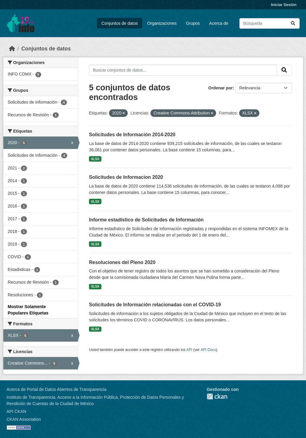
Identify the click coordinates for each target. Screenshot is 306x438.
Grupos (193, 23)
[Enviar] (293, 23)
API (189, 350)
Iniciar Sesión (284, 4)
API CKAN (16, 411)
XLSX (95, 159)
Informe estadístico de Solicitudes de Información (146, 219)
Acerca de (218, 23)
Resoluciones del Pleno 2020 (122, 262)
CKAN (217, 396)
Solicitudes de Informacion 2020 (126, 177)
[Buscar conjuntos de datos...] (269, 23)
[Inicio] (12, 49)
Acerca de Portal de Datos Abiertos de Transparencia (57, 389)
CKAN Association (24, 419)
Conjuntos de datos (119, 23)
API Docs (208, 350)
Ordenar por (220, 87)
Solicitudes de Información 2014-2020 (132, 134)
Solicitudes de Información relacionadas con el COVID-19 (155, 304)
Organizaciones (161, 23)
